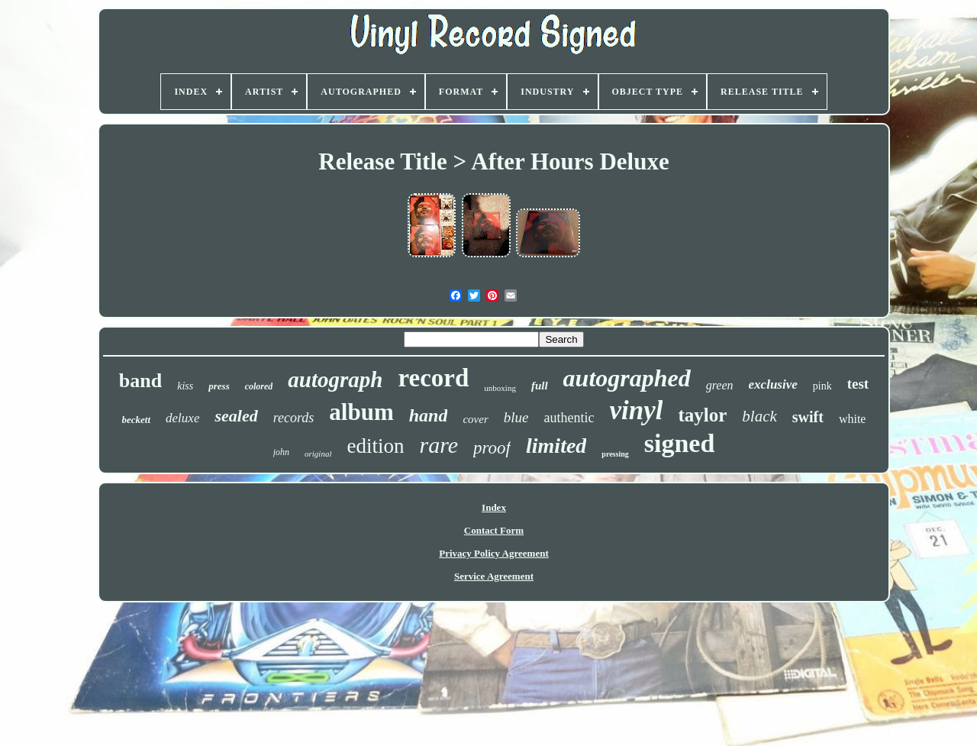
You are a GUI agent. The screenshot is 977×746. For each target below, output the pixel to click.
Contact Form (494, 530)
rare (438, 444)
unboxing (500, 387)
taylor (702, 415)
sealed (235, 415)
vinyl (636, 410)
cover (475, 419)
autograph (335, 379)
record (433, 378)
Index (494, 507)
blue (516, 417)
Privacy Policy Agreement (493, 553)
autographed (627, 378)
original (318, 453)
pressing (614, 454)
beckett (136, 419)
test (858, 384)
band (140, 381)
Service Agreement (494, 576)
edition (375, 445)
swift (808, 417)
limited (556, 445)
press (218, 386)
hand (428, 415)
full (539, 385)
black (759, 416)
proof (492, 447)
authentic (568, 417)
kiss (185, 386)
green (720, 385)
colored (259, 386)
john (281, 452)
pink (822, 386)
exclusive (773, 384)
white (852, 418)
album (361, 412)
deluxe (182, 418)
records (293, 417)
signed (679, 443)
